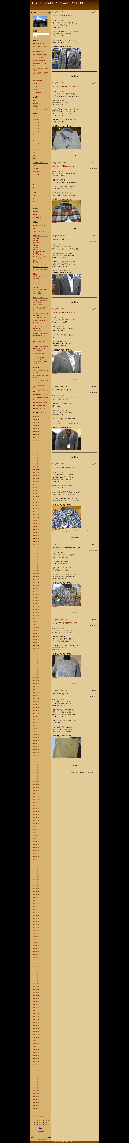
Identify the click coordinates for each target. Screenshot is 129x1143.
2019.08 (35, 639)
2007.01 (35, 1088)
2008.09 (35, 1028)
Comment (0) (55, 149)
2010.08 (35, 960)
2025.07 (35, 428)
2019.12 (35, 627)
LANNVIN (36, 287)
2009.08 (35, 995)
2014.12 (35, 805)
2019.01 (35, 660)
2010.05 (35, 969)
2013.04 (35, 865)
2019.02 (35, 657)
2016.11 (35, 737)
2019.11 (35, 630)
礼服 (34, 158)
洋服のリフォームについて (40, 231)
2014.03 (35, 832)
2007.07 (35, 1070)
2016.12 (35, 734)
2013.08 (35, 853)
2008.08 (35, 1031)
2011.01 (35, 945)
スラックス (36, 131)
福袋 (34, 198)
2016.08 (35, 746)
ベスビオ (35, 280)
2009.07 (35, 998)
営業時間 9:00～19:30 (39, 60)
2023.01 (35, 517)
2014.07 (35, 820)
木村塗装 (35, 247)
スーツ (35, 116)
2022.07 (35, 535)
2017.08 (35, 710)
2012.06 (35, 894)
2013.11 (35, 844)
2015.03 (35, 796)
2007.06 (35, 1073)
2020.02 (35, 621)
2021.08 (35, 568)
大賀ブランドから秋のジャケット (63, 312)
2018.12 (35, 663)
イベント (35, 77)
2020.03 (35, 618)
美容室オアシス (37, 249)
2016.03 (35, 761)
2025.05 (35, 434)
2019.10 (35, 633)
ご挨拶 (35, 83)
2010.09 (35, 957)
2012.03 (35, 903)
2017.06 (35, 716)
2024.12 (35, 449)
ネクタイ (35, 146)
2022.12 (35, 520)
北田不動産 (36, 238)
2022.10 (35, 526)
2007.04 (35, 1079)
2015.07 (35, 784)
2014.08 (35, 817)
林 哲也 (35, 262)
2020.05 (35, 612)
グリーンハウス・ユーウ (39, 256)
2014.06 (35, 823)
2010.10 (35, 954)
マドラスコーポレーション (40, 289)
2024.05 (35, 469)
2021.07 (35, 571)
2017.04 (35, 722)
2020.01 (35, 624)
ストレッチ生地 (37, 92)
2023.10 (35, 490)
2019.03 (35, 654)
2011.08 (35, 924)
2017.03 (35, 725)
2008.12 (35, 1019)
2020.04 (35, 615)
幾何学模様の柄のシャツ (39, 405)
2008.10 (35, 1025)
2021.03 (35, 582)
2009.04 (35, 1007)
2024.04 (35, 472)
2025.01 (35, 446)
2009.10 (35, 989)
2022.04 (35, 544)
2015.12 (35, 770)
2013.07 (35, 856)
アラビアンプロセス (38, 258)
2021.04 (35, 579)
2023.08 (35, 496)
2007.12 (35, 1055)
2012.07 (35, 891)
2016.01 (35, 767)
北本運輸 (35, 253)
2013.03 (35, 868)
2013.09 (35, 850)
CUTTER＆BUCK (37, 284)
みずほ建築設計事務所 (39, 251)
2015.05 (35, 790)
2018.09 (35, 672)
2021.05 (35, 576)
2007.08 (35, 1067)
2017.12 (35, 698)
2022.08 (35, 532)
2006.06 (35, 1108)
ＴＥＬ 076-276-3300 (38, 57)
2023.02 (35, 514)
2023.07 (35, 499)
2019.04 (35, 651)
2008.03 (35, 1046)
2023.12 (35, 484)
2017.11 (35, 701)
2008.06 (35, 1037)
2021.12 (35, 556)
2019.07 (35, 642)
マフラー (35, 204)
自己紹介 (35, 106)
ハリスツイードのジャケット (62, 15)
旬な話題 (35, 211)
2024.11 (35, 452)
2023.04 (35, 508)
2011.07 (35, 927)
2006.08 (35, 1102)
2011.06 (35, 930)
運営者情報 (41, 1131)
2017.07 (35, 713)
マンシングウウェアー (39, 282)
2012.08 (35, 888)
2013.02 (35, 871)
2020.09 (35, 600)
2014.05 (35, 826)
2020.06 (35, 609)
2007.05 (35, 1076)
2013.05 (35, 862)
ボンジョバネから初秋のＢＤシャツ (64, 86)
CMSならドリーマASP (41, 1139)
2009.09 (35, 992)
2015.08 (35, 781)
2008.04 (35, 1043)
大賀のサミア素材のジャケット (63, 239)
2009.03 (35, 1010)
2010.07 (35, 963)
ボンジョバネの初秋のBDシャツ (63, 166)
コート (35, 140)
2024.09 (35, 458)
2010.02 (35, 978)
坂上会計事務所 (37, 242)
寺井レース (36, 244)
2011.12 (35, 912)
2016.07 (35, 749)
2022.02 (35, 550)
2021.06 (35, 573)
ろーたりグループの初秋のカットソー (65, 623)
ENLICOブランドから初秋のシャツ (64, 467)
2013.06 (35, 859)
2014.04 (35, 829)
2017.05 (35, 719)
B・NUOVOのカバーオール (61, 390)
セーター (35, 134)
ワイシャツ (36, 143)
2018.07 (35, 677)
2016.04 (35, 758)
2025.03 (35, 440)
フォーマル (36, 125)
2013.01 (35, 874)
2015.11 (35, 773)
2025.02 (35, 443)
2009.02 (35, 1013)
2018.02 (35, 692)
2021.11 (35, 559)
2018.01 (35, 695)
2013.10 (35, 847)
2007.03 (35, 1082)
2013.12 (35, 841)
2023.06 (35, 502)
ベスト (35, 137)
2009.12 (35, 984)
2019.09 (35, 636)
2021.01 (35, 588)
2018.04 (35, 686)
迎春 (34, 201)
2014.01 (35, 838)
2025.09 (35, 422)
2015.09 (35, 779)
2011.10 (35, 918)
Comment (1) (55, 69)
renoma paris (36, 285)
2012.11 (35, 879)
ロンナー (35, 273)
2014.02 (35, 835)
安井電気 (35, 245)
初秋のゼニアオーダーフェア (40, 402)
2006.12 (35, 1090)
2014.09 (35, 814)
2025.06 (35, 431)
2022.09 (35, 529)
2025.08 (35, 425)
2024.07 (35, 464)
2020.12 (35, 591)
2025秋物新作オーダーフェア (40, 394)
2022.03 (35, 547)
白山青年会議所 (37, 293)
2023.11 (35, 487)
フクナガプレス (37, 255)
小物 (34, 195)
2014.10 (35, 811)
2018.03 (35, 689)
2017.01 (35, 731)
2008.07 (35, 1034)
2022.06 (35, 538)
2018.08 (35, 675)
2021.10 (35, 562)
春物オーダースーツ (38, 43)
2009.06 (35, 1001)
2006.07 (35, 1105)
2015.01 (35, 802)
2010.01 (35, 981)
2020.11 (35, 594)
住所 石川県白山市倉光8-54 (40, 54)
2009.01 (35, 1016)
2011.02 (35, 942)
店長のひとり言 (37, 217)
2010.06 (35, 966)
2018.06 (35, 680)
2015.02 (35, 799)
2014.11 (35, 808)
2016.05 (35, 755)
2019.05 (35, 648)
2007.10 (35, 1061)
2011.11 (35, 915)
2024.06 (35, 466)
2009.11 (35, 986)
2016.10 (35, 740)
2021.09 (35, 565)
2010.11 (35, 951)
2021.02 (35, 585)
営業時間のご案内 (37, 80)
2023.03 (35, 511)
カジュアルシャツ (37, 128)
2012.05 (35, 897)
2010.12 (35, 948)
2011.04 (35, 936)
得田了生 (35, 260)
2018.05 (35, 683)
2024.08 (35, 461)
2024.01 (35, 481)
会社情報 (35, 103)
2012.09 (35, 886)
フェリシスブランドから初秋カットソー (66, 547)
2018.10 (35, 669)
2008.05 (35, 1040)
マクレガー (36, 278)
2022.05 (35, 541)
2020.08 (35, 603)
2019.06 (35, 645)
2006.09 (35, 1099)
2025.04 (35, 437)
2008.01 (35, 1052)
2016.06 (35, 752)
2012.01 (35, 909)
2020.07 (35, 606)
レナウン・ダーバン (38, 276)
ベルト (35, 152)
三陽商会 (35, 275)
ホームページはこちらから (40, 109)
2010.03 (35, 975)
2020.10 (35, 597)
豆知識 (35, 214)
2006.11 (35, 1093)
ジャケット (36, 119)
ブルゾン (35, 155)
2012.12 (35, 877)
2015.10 (35, 776)
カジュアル (36, 122)
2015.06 (35, 787)
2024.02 (35, 478)
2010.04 (35, 972)
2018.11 (35, 666)
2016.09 (35, 743)
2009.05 (35, 1004)
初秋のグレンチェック (39, 408)
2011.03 (35, 939)
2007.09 (35, 1064)
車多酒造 (35, 240)
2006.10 (35, 1096)
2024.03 (35, 475)
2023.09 (35, 493)
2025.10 (35, 419)
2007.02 (35, 1085)
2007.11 (35, 1058)
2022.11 (35, 523)
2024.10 (35, 455)
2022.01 (35, 553)
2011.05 (35, 933)
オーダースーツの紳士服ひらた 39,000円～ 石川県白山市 (57, 3)
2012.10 (35, 883)
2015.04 (35, 793)
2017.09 (35, 707)
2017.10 (35, 704)
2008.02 (35, 1049)
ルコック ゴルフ (37, 291)
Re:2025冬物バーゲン (38, 353)
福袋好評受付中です (38, 51)
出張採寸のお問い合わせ (39, 225)
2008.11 (35, 1022)
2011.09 (35, 921)
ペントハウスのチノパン (60, 694)
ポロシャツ (36, 149)
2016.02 (35, 764)
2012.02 (35, 906)
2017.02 (35, 728)
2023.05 (35, 505)
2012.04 (35, 900)
